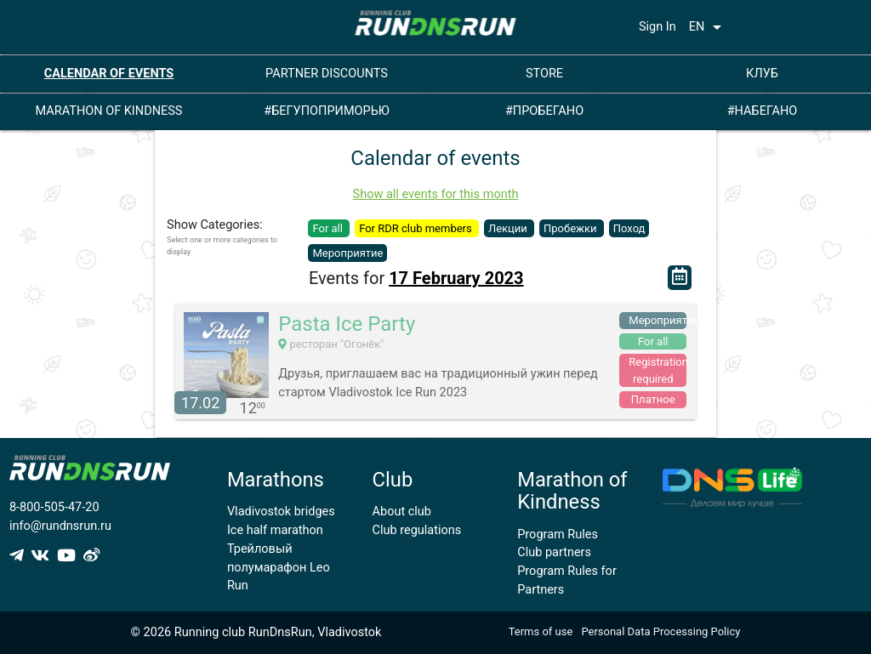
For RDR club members (417, 228)
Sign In (657, 27)
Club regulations (417, 530)
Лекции (509, 228)
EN (708, 27)
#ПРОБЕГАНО (544, 111)
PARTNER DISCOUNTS (326, 73)
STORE (544, 73)
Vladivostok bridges (281, 511)
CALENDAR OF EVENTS (109, 73)
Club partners (554, 552)
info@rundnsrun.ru (60, 526)
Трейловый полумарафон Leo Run (278, 568)
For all (328, 228)
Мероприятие (347, 253)
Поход (629, 228)
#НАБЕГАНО (762, 111)
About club (402, 511)
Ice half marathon (275, 530)
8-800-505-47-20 (54, 507)
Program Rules (557, 534)
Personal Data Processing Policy (660, 631)
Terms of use (541, 631)
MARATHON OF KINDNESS (109, 111)
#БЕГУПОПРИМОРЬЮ (327, 111)
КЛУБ (762, 73)
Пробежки (572, 228)
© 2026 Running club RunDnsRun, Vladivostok (256, 632)
